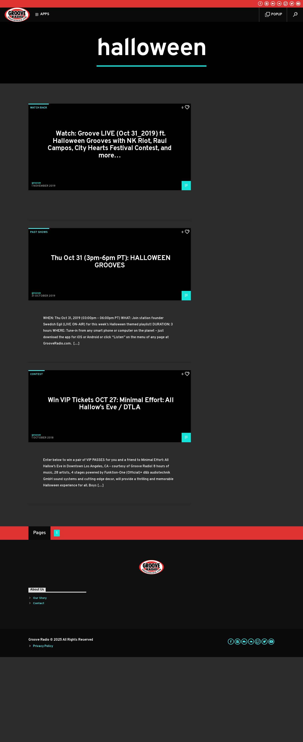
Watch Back (38, 192)
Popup (273, 14)
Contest (36, 459)
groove (36, 268)
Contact (38, 688)
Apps (44, 14)
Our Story (40, 683)
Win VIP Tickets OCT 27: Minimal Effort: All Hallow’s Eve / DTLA (111, 489)
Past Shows (39, 317)
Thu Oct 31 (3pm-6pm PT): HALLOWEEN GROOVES (111, 347)
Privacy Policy (43, 731)
